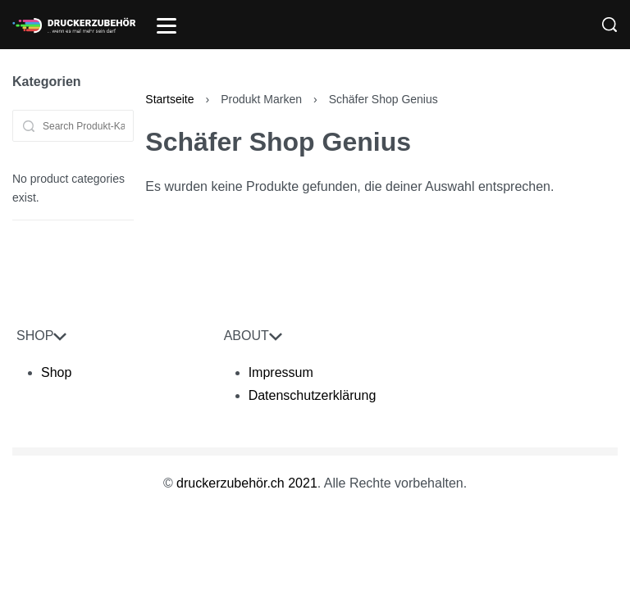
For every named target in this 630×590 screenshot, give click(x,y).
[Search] (609, 24)
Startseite (169, 99)
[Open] (166, 25)
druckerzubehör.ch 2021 (246, 483)
